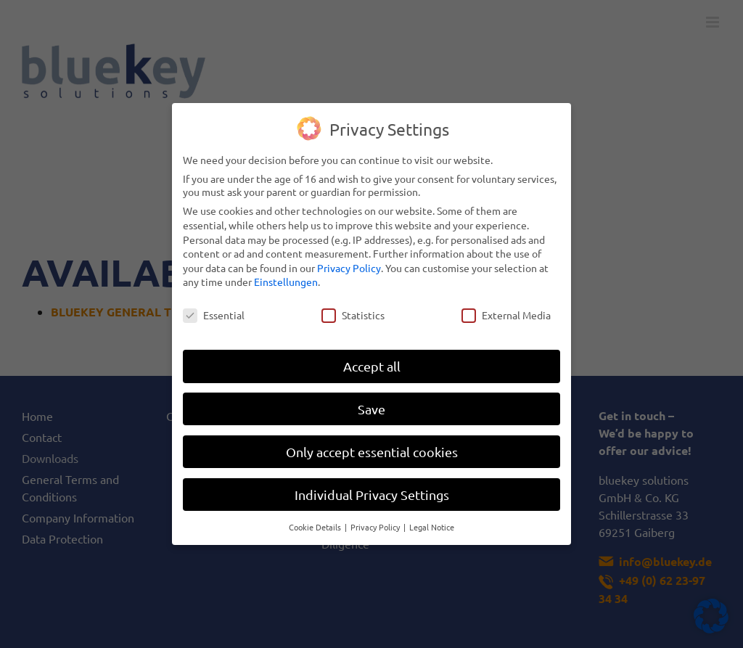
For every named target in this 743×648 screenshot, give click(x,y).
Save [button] (371, 401)
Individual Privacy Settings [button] (372, 487)
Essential (214, 307)
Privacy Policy (349, 260)
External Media (506, 307)
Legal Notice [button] (431, 519)
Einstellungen (286, 274)
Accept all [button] (372, 358)
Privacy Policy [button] (376, 519)
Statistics (353, 307)
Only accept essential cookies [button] (372, 444)
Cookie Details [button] (316, 519)
